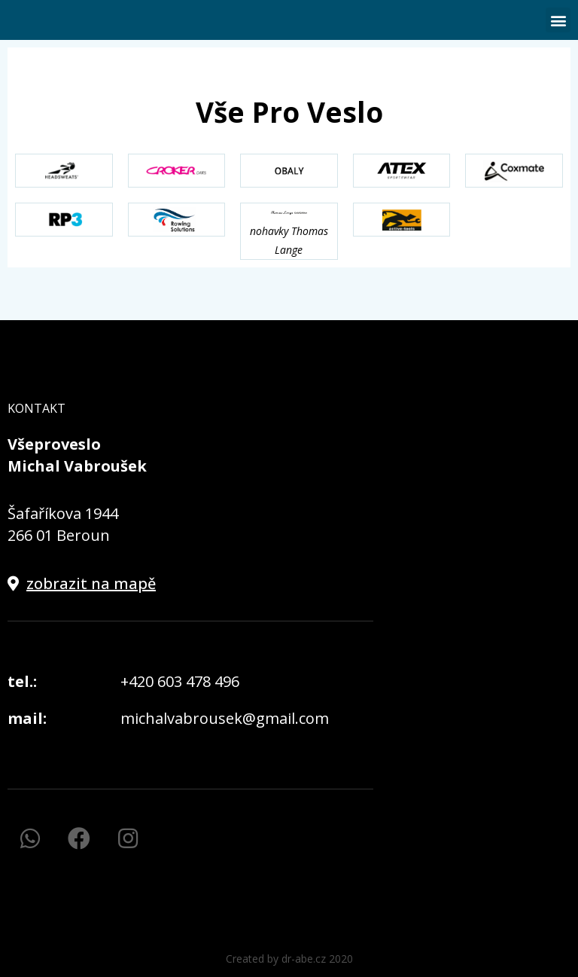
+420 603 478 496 (179, 681)
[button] (558, 20)
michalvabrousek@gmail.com (224, 718)
